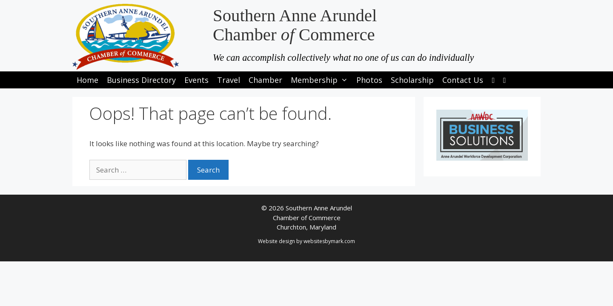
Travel (228, 80)
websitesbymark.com (329, 241)
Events (196, 80)
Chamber (265, 80)
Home (87, 80)
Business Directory (141, 80)
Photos (369, 80)
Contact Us (462, 80)
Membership (321, 79)
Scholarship (412, 80)
